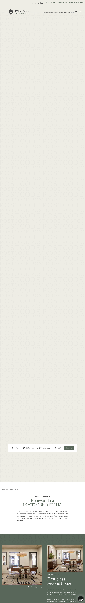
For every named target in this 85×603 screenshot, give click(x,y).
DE (42, 3)
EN (33, 3)
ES (36, 3)
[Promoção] (60, 448)
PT (39, 3)
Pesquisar (69, 448)
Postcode (4, 489)
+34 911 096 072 (50, 2)
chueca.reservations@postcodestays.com (70, 2)
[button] (31, 587)
